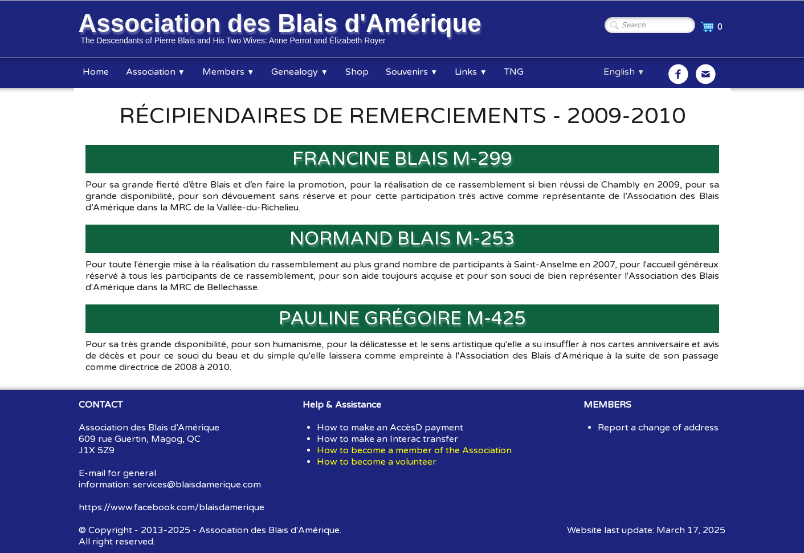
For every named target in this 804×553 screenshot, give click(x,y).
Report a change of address (658, 427)
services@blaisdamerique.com (197, 484)
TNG (514, 72)
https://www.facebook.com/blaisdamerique (171, 507)
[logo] (282, 30)
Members (228, 72)
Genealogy (299, 72)
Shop (357, 72)
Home (96, 72)
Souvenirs (412, 72)
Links (471, 72)
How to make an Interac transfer (387, 439)
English (623, 72)
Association (155, 72)
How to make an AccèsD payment (390, 427)
